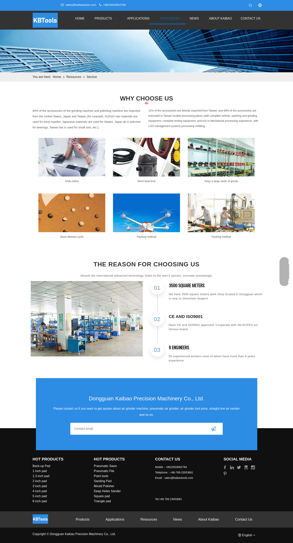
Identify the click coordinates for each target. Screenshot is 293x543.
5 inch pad (40, 496)
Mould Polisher (104, 486)
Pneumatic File (104, 471)
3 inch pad (40, 486)
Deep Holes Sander (107, 491)
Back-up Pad (41, 466)
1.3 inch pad (41, 476)
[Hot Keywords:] (250, 5)
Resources (148, 519)
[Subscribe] (213, 429)
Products (82, 519)
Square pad (102, 496)
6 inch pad (40, 501)
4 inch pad (40, 491)
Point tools (101, 476)
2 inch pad (40, 481)
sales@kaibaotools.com (80, 4)
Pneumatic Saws (105, 466)
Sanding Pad (103, 481)
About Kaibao (208, 519)
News (177, 519)
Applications (115, 519)
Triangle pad (102, 501)
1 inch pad (40, 471)
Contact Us (243, 519)
